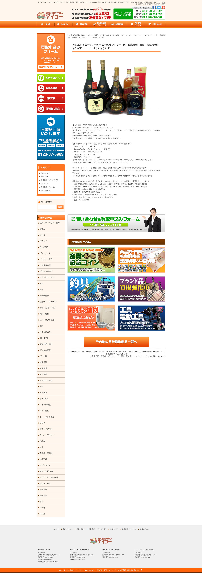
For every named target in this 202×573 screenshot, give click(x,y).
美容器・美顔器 (46, 453)
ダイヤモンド (45, 253)
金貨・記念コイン (47, 277)
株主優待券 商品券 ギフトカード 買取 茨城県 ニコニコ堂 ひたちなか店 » (123, 356)
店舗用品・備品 (46, 344)
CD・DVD (44, 338)
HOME (56, 529)
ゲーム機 (43, 356)
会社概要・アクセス (48, 187)
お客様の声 (45, 183)
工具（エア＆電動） (48, 320)
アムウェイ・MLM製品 (49, 477)
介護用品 (43, 495)
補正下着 (43, 459)
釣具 (41, 326)
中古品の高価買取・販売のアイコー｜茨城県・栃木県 (86, 35)
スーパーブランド (47, 435)
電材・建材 (44, 314)
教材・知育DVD (46, 471)
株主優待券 (44, 296)
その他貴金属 (45, 265)
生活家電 (43, 368)
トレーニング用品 (47, 417)
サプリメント (45, 465)
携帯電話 (43, 362)
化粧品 (42, 441)
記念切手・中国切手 (48, 302)
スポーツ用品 (45, 405)
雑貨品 (42, 229)
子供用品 (43, 489)
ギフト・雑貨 (45, 483)
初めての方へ (45, 173)
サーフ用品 (44, 399)
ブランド (43, 241)
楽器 (41, 386)
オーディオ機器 (46, 380)
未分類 (42, 514)
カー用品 (43, 374)
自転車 (42, 423)
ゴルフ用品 (44, 411)
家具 (41, 502)
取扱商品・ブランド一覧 (49, 180)
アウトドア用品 (46, 429)
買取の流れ (45, 177)
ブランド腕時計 (46, 271)
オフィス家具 (45, 332)
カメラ (42, 235)
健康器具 (43, 392)
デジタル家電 (45, 350)
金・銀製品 (44, 247)
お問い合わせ (45, 190)
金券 (41, 289)
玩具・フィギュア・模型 (50, 223)
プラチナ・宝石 (46, 259)
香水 (41, 447)
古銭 (41, 283)
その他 (42, 508)
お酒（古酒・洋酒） (48, 308)
